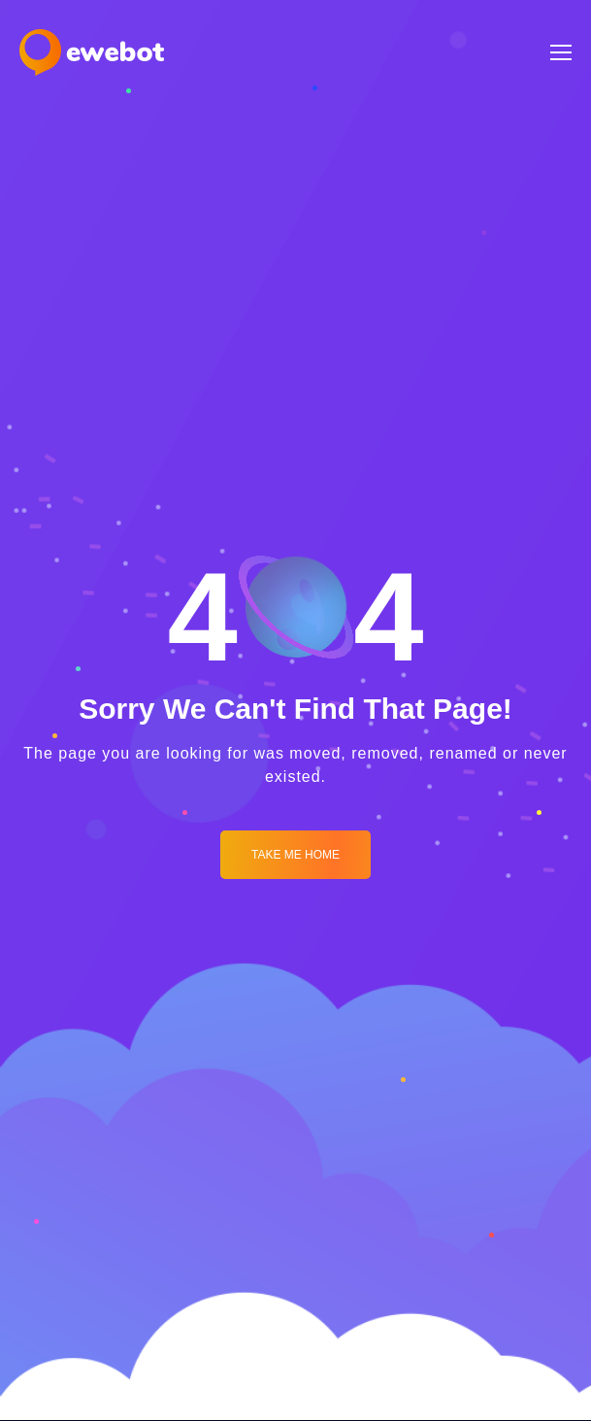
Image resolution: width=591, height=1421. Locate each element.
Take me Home (295, 855)
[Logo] (91, 52)
